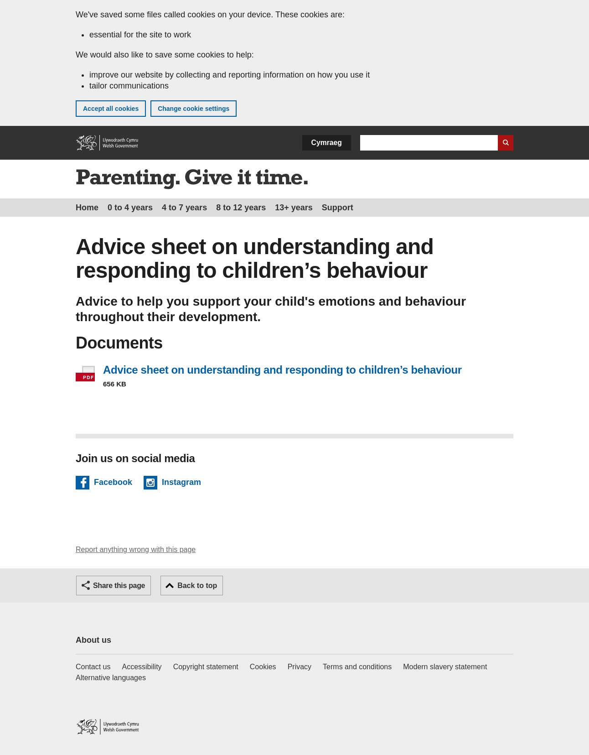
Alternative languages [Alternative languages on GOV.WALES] (111, 678)
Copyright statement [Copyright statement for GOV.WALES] (205, 667)
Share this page (119, 585)
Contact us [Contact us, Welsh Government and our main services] (93, 667)
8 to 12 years (241, 207)
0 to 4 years (130, 207)
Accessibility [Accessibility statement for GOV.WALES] (141, 667)
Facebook (113, 483)
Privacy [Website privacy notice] (299, 667)
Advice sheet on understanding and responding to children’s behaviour (282, 370)
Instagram (181, 483)
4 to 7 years (184, 207)
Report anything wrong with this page (136, 549)
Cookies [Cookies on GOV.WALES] (263, 667)
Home (87, 207)
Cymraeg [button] (326, 142)
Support (337, 207)
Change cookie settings (193, 108)
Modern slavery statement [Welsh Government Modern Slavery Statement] (445, 667)
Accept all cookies (111, 108)
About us (93, 640)
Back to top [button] (197, 585)
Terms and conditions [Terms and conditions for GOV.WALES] (357, 667)
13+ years (294, 207)
